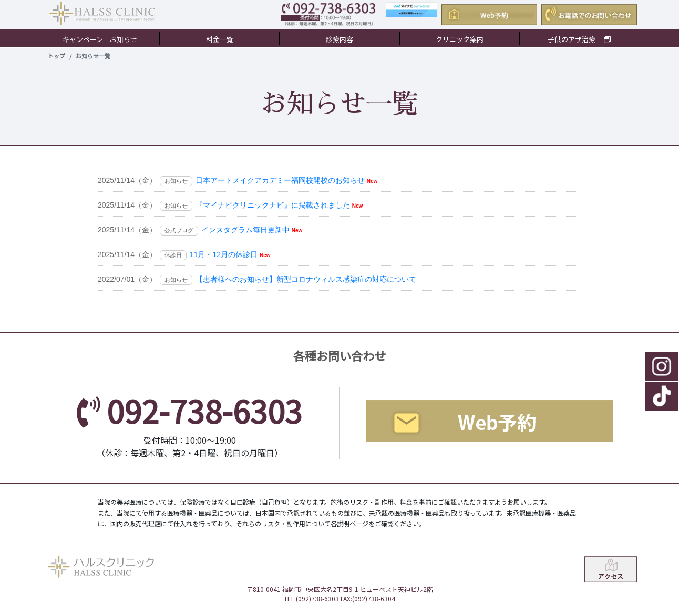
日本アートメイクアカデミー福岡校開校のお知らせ (280, 180)
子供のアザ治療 (579, 39)
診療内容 (339, 39)
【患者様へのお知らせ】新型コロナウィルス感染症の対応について (306, 279)
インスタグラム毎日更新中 (245, 230)
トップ (56, 56)
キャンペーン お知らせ (100, 39)
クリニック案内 (459, 39)
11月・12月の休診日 (224, 254)
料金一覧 (219, 39)
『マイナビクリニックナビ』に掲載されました (273, 205)
